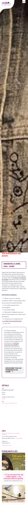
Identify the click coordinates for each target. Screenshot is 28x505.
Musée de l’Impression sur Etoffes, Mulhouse (11, 434)
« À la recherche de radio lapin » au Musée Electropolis (13, 476)
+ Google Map (18, 438)
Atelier (3, 398)
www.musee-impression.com (9, 403)
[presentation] (13, 461)
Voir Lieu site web (6, 445)
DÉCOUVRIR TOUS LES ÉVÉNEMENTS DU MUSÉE (13, 370)
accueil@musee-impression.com (12, 321)
